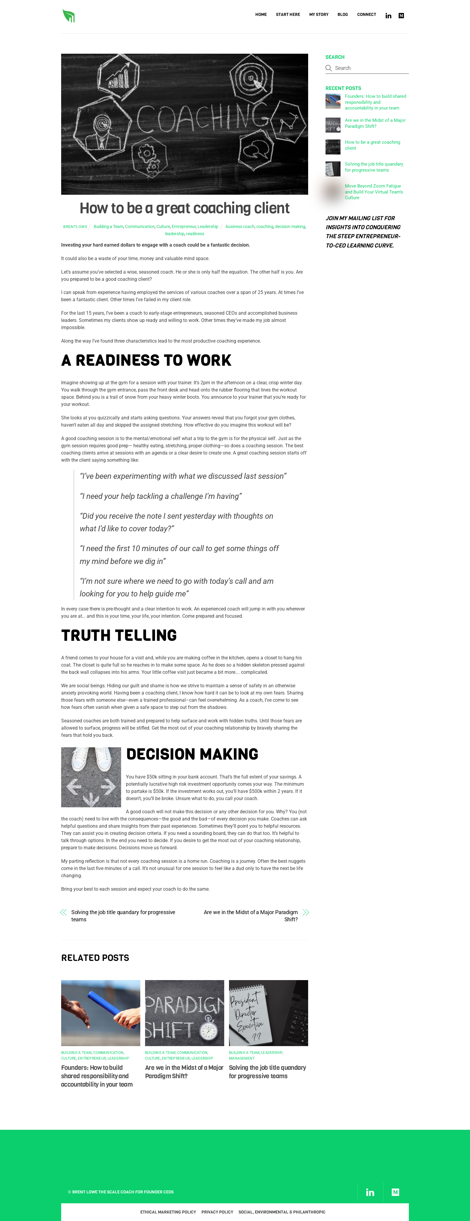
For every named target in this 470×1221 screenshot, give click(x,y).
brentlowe (75, 227)
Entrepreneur (184, 227)
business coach (240, 227)
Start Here (288, 14)
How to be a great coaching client (184, 208)
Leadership (208, 227)
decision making (290, 227)
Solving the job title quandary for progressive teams (123, 915)
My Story (319, 14)
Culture (163, 227)
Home (261, 14)
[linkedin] (388, 15)
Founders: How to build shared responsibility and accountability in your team (96, 1076)
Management (241, 1059)
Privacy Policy (217, 1212)
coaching (264, 227)
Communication (140, 227)
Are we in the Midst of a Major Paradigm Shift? (251, 915)
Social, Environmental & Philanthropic (282, 1212)
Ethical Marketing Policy (168, 1212)
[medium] (402, 15)
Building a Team (108, 227)
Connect (366, 14)
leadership (174, 233)
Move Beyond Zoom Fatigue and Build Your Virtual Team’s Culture (374, 192)
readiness (195, 233)
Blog (343, 14)
